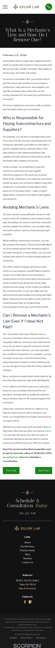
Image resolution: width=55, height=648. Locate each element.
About (27, 542)
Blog (27, 554)
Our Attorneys (27, 546)
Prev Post (11, 470)
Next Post (44, 470)
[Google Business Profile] (30, 601)
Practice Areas (27, 550)
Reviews (27, 558)
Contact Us (27, 562)
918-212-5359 (27, 513)
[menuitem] (13, 637)
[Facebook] (25, 601)
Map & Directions (27, 588)
